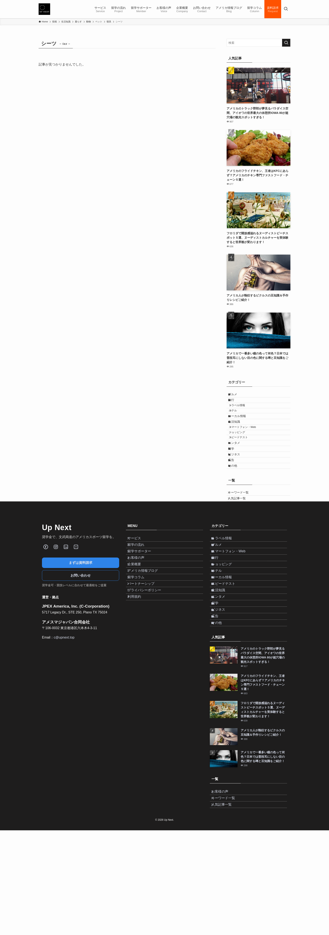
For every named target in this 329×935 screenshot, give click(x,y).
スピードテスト (242, 461)
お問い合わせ (80, 622)
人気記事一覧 (240, 543)
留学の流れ (139, 596)
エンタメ (238, 469)
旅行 (235, 404)
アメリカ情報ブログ (146, 636)
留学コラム (139, 646)
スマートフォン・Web (247, 445)
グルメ (236, 395)
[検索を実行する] (286, 43)
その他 (236, 504)
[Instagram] (56, 593)
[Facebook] (46, 593)
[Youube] (76, 593)
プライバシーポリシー (147, 665)
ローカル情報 (240, 428)
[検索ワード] (258, 43)
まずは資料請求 (80, 609)
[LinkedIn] (66, 593)
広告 (235, 496)
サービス (137, 586)
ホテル (237, 420)
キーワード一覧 (241, 534)
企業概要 (137, 626)
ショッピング (241, 453)
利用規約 (137, 675)
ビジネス (238, 487)
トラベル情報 (241, 412)
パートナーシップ (144, 655)
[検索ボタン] (285, 9)
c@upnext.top (64, 684)
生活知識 (238, 437)
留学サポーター (142, 606)
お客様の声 (139, 616)
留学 (235, 478)
